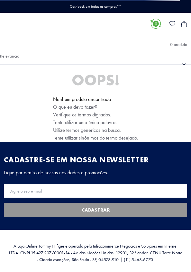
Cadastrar (96, 210)
